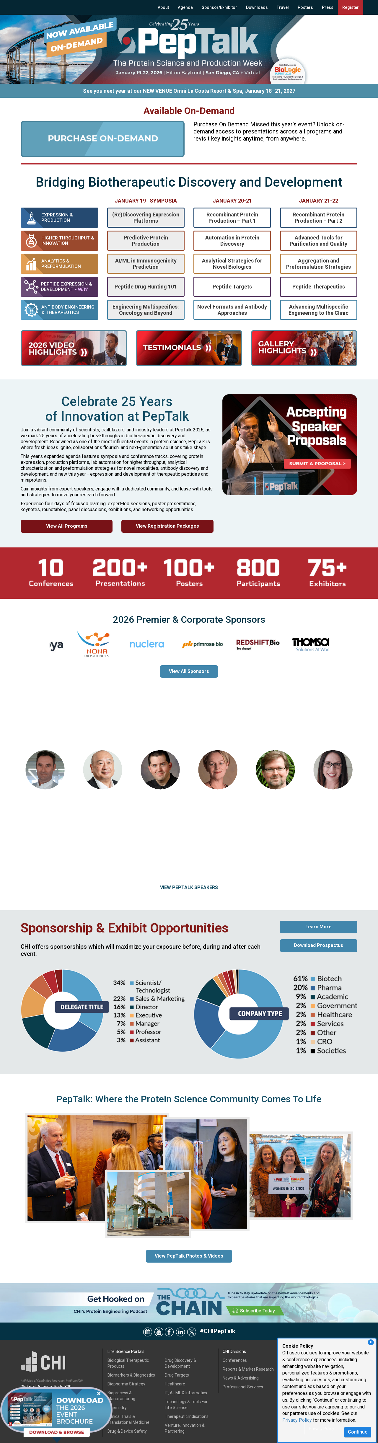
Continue (357, 1432)
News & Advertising (241, 1378)
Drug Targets (177, 1375)
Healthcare (175, 1384)
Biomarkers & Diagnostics (131, 1375)
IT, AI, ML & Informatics (186, 1392)
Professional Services (243, 1387)
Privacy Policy (297, 1420)
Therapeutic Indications (186, 1416)
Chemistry (117, 1407)
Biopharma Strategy (126, 1384)
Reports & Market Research (248, 1369)
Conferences (235, 1360)
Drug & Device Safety (127, 1431)
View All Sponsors (189, 671)
